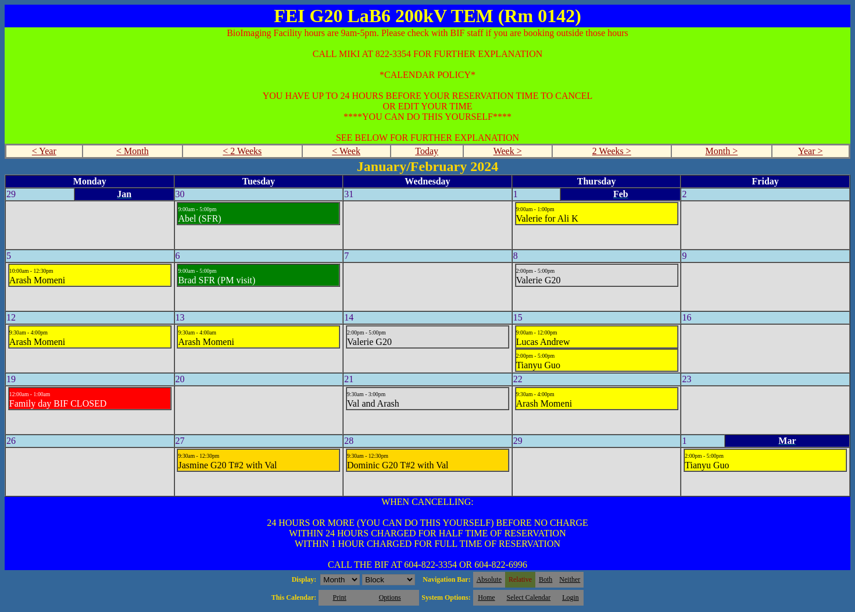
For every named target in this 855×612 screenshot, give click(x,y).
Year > (810, 151)
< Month (132, 151)
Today (426, 151)
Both (545, 579)
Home (486, 597)
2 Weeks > (611, 151)
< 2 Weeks (242, 151)
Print (339, 597)
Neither (569, 579)
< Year (44, 151)
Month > (721, 151)
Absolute (489, 579)
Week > (507, 151)
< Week (346, 151)
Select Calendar (529, 597)
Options (390, 597)
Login (570, 597)
